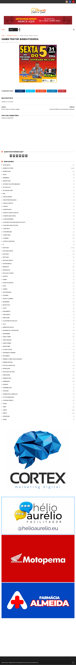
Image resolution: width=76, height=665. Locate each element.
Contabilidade (7, 232)
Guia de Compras (8, 299)
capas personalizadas (9, 200)
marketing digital (8, 327)
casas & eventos (8, 203)
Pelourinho (6, 356)
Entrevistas (6, 270)
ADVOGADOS (6, 165)
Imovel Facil (6, 305)
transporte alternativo (10, 394)
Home (3, 30)
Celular (5, 206)
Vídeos (5, 413)
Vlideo (5, 419)
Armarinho (6, 178)
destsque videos (8, 260)
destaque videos (8, 251)
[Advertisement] (38, 635)
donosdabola (7, 263)
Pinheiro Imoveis (7, 362)
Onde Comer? (7, 337)
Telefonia (6, 391)
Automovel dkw (8, 190)
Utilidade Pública (8, 400)
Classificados (7, 209)
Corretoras (6, 235)
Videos (5, 410)
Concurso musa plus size (10, 225)
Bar (4, 194)
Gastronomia (7, 292)
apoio (4, 174)
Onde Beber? (6, 334)
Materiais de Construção (11, 330)
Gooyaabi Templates (32, 662)
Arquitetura (6, 181)
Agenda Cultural (12, 36)
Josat (5, 308)
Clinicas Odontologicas (10, 213)
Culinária (6, 238)
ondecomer (6, 346)
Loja (4, 324)
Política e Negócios (9, 365)
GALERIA (5, 289)
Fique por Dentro (8, 283)
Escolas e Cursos (8, 273)
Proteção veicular (9, 372)
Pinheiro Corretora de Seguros (12, 359)
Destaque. (6, 254)
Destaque (6, 248)
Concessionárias (8, 219)
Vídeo (4, 407)
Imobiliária (6, 302)
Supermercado (7, 388)
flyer (4, 286)
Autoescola (6, 187)
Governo (5, 295)
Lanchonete (6, 314)
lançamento (6, 311)
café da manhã (7, 197)
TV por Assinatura (8, 397)
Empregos (6, 267)
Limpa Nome (6, 318)
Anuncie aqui (7, 171)
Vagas (5, 403)
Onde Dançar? (7, 340)
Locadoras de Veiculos (10, 321)
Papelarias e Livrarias (9, 353)
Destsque (6, 257)
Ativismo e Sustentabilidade (11, 184)
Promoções (6, 369)
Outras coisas (7, 349)
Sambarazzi (6, 381)
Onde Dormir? (7, 343)
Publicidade (6, 375)
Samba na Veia (7, 378)
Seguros (5, 384)
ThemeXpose (12, 662)
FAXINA (5, 279)
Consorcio (6, 229)
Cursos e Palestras (9, 241)
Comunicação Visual (9, 216)
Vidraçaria (6, 416)
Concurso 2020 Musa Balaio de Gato (14, 222)
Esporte (5, 276)
